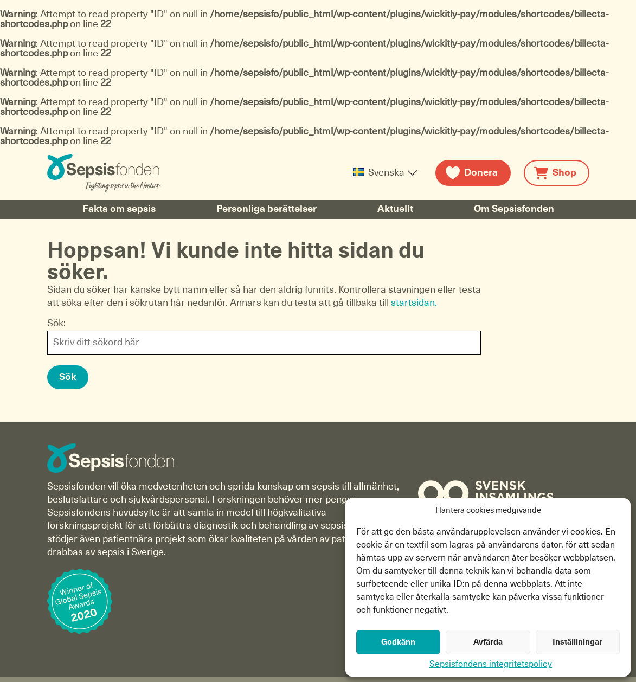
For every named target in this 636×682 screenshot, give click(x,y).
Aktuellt (395, 209)
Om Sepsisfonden (514, 209)
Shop (564, 173)
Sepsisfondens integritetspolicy (490, 664)
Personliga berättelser (266, 209)
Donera (481, 173)
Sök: (56, 324)
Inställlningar (577, 642)
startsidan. (414, 303)
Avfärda (488, 642)
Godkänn (398, 642)
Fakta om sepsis (119, 209)
